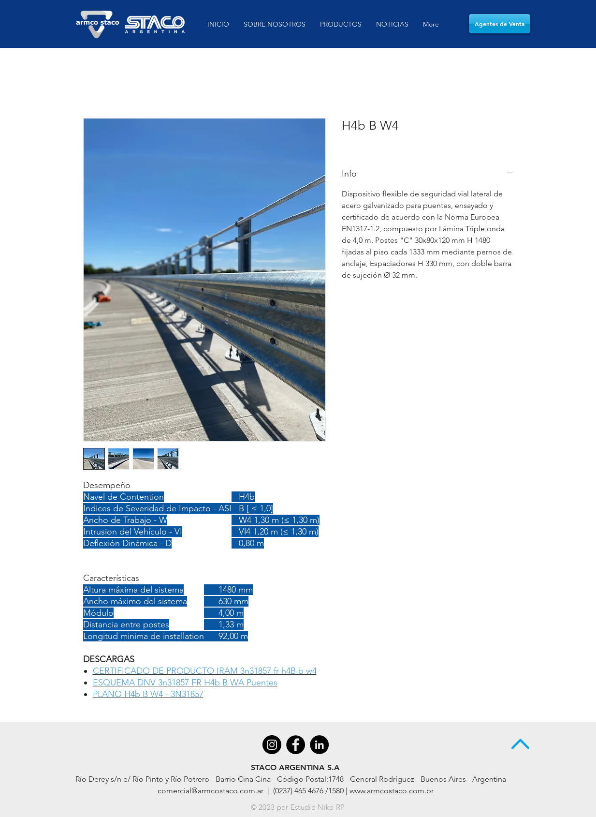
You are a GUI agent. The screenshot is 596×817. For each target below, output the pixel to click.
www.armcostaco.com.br (391, 790)
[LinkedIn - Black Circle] (319, 744)
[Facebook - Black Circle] (295, 744)
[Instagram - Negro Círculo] (271, 744)
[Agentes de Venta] (499, 23)
